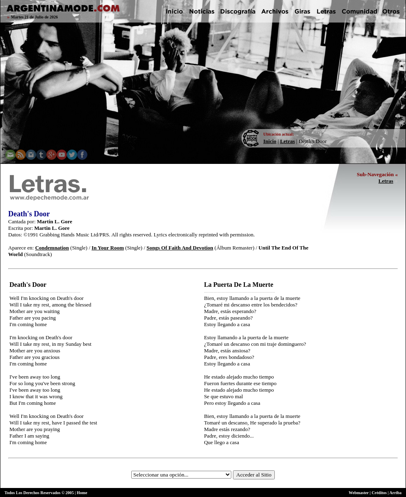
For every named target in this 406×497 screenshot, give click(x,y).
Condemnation (52, 248)
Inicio (269, 141)
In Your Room (107, 248)
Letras (287, 141)
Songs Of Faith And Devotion (179, 248)
